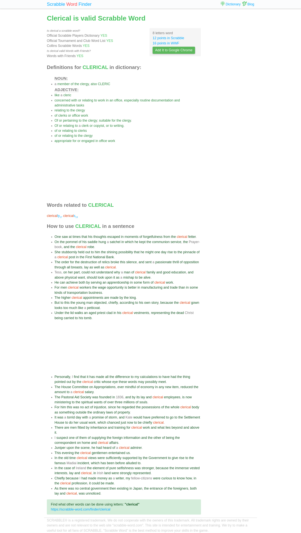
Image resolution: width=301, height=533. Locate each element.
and (177, 100)
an (111, 100)
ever (120, 387)
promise (98, 417)
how (189, 478)
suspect (62, 438)
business (95, 293)
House (66, 387)
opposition (191, 262)
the (76, 84)
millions (129, 402)
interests (61, 473)
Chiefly (60, 478)
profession (79, 483)
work (101, 100)
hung (102, 242)
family (150, 272)
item (175, 387)
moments (131, 237)
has (92, 377)
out (87, 252)
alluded (131, 463)
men (63, 287)
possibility (125, 252)
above (59, 277)
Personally (62, 377)
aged (92, 313)
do (71, 422)
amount (60, 392)
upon (108, 277)
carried (69, 318)
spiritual (87, 402)
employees (172, 397)
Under (59, 313)
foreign (117, 438)
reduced (186, 387)
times (77, 237)
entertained (116, 453)
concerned (62, 100)
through (60, 267)
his (90, 237)
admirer (136, 448)
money (102, 478)
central (85, 488)
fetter (192, 237)
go (172, 417)
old (66, 458)
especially (131, 100)
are (106, 298)
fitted (81, 427)
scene (85, 448)
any (161, 387)
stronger (148, 468)
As (57, 488)
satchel (115, 242)
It (55, 417)
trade (174, 287)
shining (112, 252)
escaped (113, 237)
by (88, 282)
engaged (88, 141)
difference (122, 377)
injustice (100, 407)
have (166, 377)
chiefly (113, 303)
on (65, 272)
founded (105, 397)
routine (145, 100)
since (112, 407)
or (79, 100)
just (123, 422)
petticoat (93, 308)
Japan (137, 488)
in (107, 100)
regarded (128, 407)
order (65, 262)
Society (85, 397)
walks (79, 313)
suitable (105, 120)
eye (115, 382)
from (166, 237)
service (176, 242)
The (57, 262)
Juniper (60, 448)
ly (54, 216)
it (114, 277)
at (70, 237)
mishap (128, 277)
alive (147, 277)
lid (72, 313)
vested (195, 468)
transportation (77, 293)
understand (104, 272)
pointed (60, 382)
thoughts (100, 237)
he (136, 242)
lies (167, 427)
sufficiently (114, 458)
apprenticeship (118, 282)
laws (109, 412)
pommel (72, 242)
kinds (58, 293)
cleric (67, 95)
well (97, 267)
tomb (88, 318)
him (97, 252)
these (123, 382)
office (118, 100)
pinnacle (189, 252)
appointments (93, 298)
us (128, 453)
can (62, 282)
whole (175, 407)
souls (143, 402)
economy (147, 387)
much (73, 308)
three (118, 402)
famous (60, 463)
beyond (177, 427)
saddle (93, 242)
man (127, 272)
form (146, 282)
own (147, 303)
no (82, 407)
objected (100, 303)
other (157, 438)
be (141, 277)
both (82, 282)
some (138, 282)
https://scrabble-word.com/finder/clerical (80, 509)
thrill (176, 262)
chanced (113, 422)
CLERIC (104, 84)
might (149, 252)
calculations (149, 377)
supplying (99, 438)
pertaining (70, 120)
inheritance (98, 427)
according (127, 303)
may (141, 382)
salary (89, 392)
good (166, 272)
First (88, 257)
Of (56, 120)
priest (101, 313)
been (110, 463)
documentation (162, 100)
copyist (98, 126)
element (99, 468)
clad (109, 313)
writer (120, 478)
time (72, 458)
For (57, 287)
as (91, 267)
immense (182, 468)
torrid (71, 417)
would (137, 417)
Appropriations (104, 387)
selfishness (125, 468)
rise (170, 252)
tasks (80, 105)
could (86, 272)
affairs (113, 443)
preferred (158, 417)
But (57, 303)
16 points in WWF (166, 43)
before (120, 463)
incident (83, 463)
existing (123, 488)
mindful (130, 387)
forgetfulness (153, 237)
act (87, 407)
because (166, 303)
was (95, 397)
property (124, 412)
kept (142, 242)
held (81, 252)
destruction (89, 262)
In (56, 458)
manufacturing (152, 287)
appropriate (63, 141)
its (138, 397)
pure (112, 468)
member (63, 84)
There (59, 427)
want (81, 277)
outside (81, 412)
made (114, 298)
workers (85, 287)
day (163, 252)
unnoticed (93, 493)
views (92, 458)
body (195, 407)
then (113, 488)
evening (68, 453)
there (63, 488)
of (72, 84)
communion (161, 242)
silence (131, 262)
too (65, 308)
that (84, 237)
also (94, 84)
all (68, 267)
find (76, 377)
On (57, 242)
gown (195, 303)
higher (66, 298)
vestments (141, 313)
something (66, 412)
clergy (84, 84)
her (70, 272)
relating (87, 100)
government (100, 488)
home (86, 443)
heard (107, 448)
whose (107, 382)
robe (90, 247)
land (107, 473)
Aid (76, 397)
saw (65, 237)
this (122, 262)
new (168, 387)
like (57, 95)
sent (148, 262)
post (72, 257)
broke (115, 262)
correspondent (65, 443)
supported (129, 458)
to (95, 100)
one (157, 252)
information (132, 438)
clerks (62, 115)
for (114, 120)
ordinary (99, 412)
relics (106, 262)
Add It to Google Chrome (174, 50)
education (178, 272)
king (133, 298)
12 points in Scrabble (168, 38)
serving (96, 282)
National (99, 257)
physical (71, 277)
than (182, 287)
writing (118, 126)
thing (186, 377)
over (110, 402)
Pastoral (67, 397)
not (93, 272)
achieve (72, 282)
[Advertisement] (128, 170)
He (57, 282)
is (126, 287)
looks (58, 308)
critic (97, 382)
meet (162, 382)
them (83, 438)
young (80, 303)
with (74, 100)
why (117, 272)
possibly (151, 382)
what (161, 427)
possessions (151, 407)
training (120, 427)
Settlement (192, 417)
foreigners (180, 488)
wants (98, 402)
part (77, 272)
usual (83, 422)
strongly (126, 473)
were (101, 458)
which (129, 242)
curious (166, 478)
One (58, 237)
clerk (85, 126)
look (101, 277)
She (57, 252)
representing (160, 313)
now (189, 397)
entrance (156, 488)
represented (142, 473)
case (67, 468)
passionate (163, 262)
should (92, 277)
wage (102, 287)
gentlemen (100, 453)
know (181, 478)
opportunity (115, 287)
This (58, 453)
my (137, 377)
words (132, 382)
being (59, 318)
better (132, 287)
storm (113, 417)
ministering (63, 402)
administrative (65, 105)
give (175, 458)
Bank (110, 257)
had (173, 377)
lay (86, 267)
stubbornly (69, 252)
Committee (80, 387)
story (154, 303)
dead (180, 313)
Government (158, 458)
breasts (76, 267)
